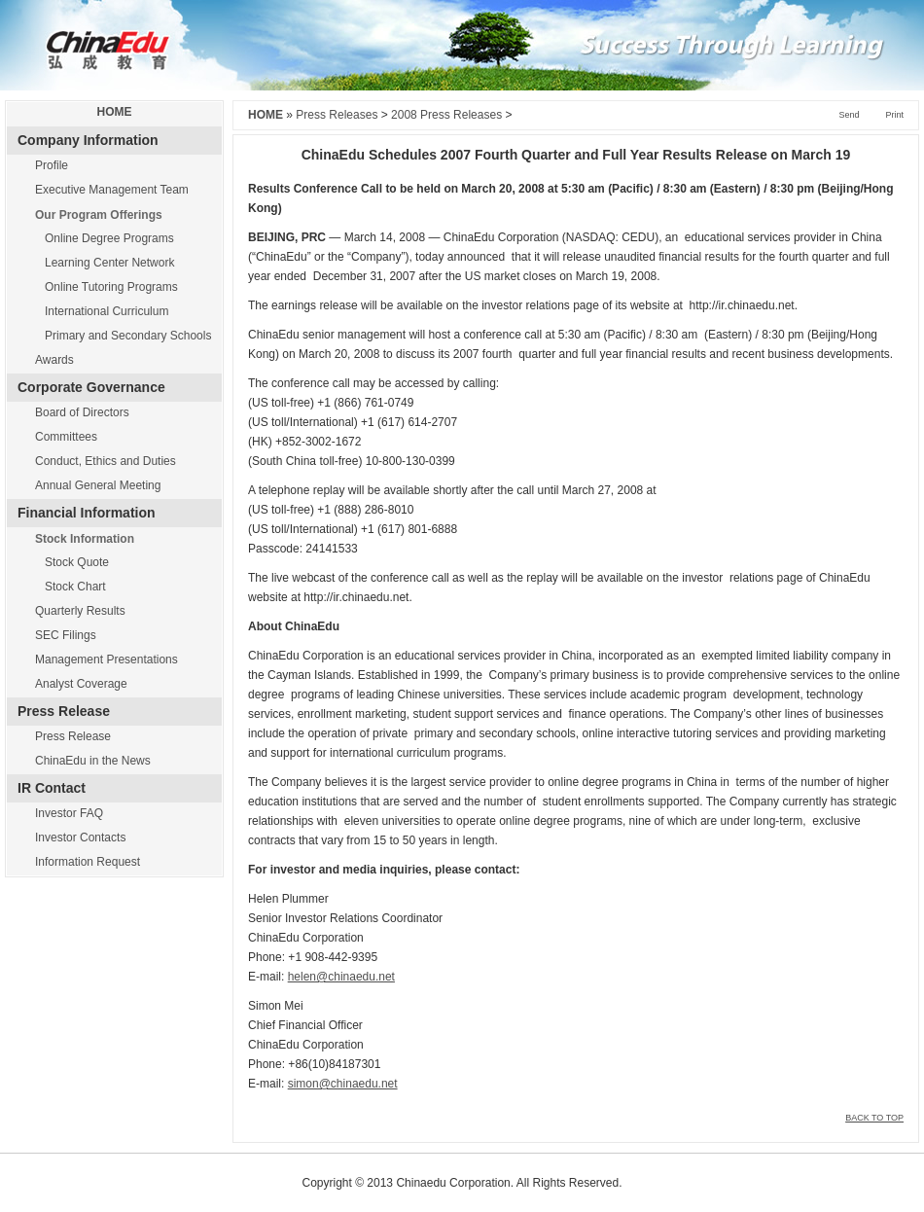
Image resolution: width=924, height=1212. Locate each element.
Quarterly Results (80, 611)
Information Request (87, 862)
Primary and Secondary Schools (128, 335)
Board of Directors (82, 412)
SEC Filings (65, 635)
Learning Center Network (109, 262)
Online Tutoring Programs (111, 287)
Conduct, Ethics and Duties (105, 461)
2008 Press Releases (446, 115)
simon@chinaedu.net (343, 1083)
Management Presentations (106, 659)
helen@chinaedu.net (341, 976)
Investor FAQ (69, 813)
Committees (66, 437)
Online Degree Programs (109, 238)
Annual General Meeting (97, 485)
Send (848, 115)
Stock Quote (77, 562)
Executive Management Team (112, 189)
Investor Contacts (80, 837)
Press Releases (336, 115)
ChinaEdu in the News (93, 760)
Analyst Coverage (81, 684)
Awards (54, 360)
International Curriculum (106, 311)
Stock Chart (75, 586)
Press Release (73, 736)
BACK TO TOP (874, 1118)
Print (894, 115)
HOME (114, 112)
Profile (51, 165)
